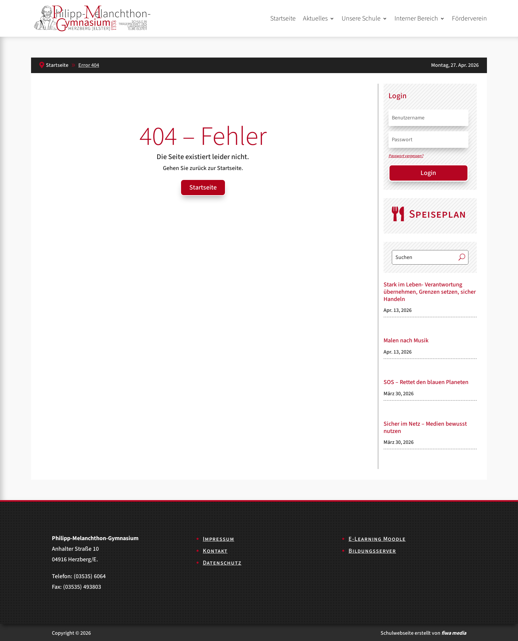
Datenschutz (222, 563)
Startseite (283, 18)
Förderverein (469, 18)
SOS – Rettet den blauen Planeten (426, 382)
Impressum (218, 539)
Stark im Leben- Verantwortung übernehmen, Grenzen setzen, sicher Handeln (430, 291)
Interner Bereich (416, 18)
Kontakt (215, 551)
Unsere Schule (361, 18)
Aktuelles (315, 18)
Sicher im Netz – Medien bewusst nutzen (425, 427)
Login (428, 173)
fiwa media (453, 633)
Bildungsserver (372, 551)
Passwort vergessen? (405, 156)
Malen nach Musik (406, 340)
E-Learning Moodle (377, 539)
